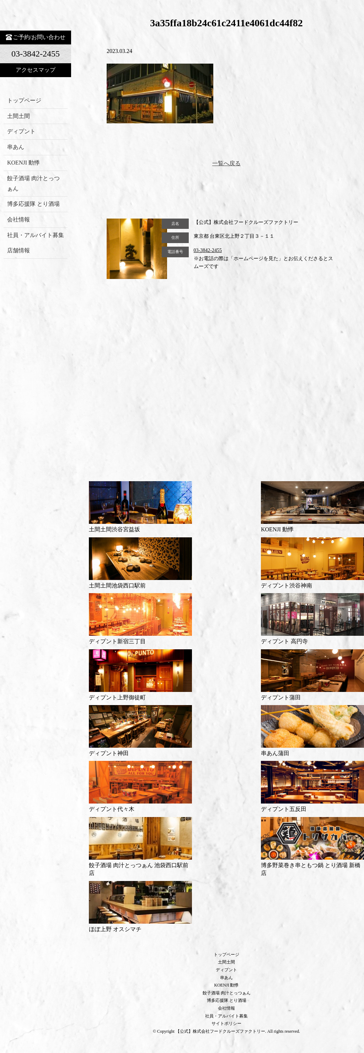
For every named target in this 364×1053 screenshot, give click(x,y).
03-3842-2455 (208, 250)
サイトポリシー (226, 1023)
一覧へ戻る (226, 163)
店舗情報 (18, 250)
